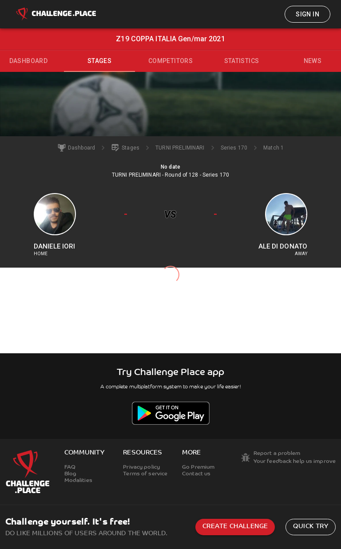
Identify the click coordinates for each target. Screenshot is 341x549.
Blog (70, 474)
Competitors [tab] (170, 60)
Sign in (307, 14)
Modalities (78, 480)
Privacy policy (141, 467)
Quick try (310, 526)
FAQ (69, 467)
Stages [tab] (99, 60)
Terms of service (145, 474)
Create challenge (235, 526)
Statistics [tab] (241, 60)
